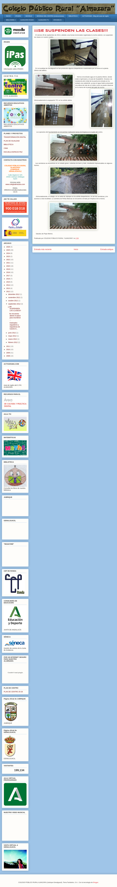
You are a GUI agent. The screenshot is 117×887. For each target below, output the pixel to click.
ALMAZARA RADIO (27, 20)
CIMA (6, 148)
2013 (8, 288)
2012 (8, 291)
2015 (8, 282)
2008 (8, 356)
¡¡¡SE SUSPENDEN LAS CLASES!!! (14, 309)
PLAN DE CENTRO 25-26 (13, 692)
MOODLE (29, 16)
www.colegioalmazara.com (15, 184)
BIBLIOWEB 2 (11, 20)
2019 (8, 269)
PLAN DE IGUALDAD (12, 141)
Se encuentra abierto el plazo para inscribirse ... (14, 316)
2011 (8, 346)
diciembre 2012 (14, 294)
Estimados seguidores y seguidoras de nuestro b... (14, 326)
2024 (8, 253)
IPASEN (18, 16)
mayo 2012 (12, 336)
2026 (8, 247)
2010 (8, 349)
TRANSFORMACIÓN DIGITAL (15, 137)
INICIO (8, 16)
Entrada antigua (106, 249)
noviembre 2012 (14, 297)
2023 (8, 256)
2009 (8, 353)
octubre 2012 (13, 301)
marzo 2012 (12, 339)
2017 (8, 276)
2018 (8, 272)
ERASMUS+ (57, 20)
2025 (8, 250)
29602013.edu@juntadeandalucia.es (15, 191)
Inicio (76, 249)
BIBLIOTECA (73, 16)
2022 (8, 260)
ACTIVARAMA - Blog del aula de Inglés (95, 16)
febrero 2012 (13, 342)
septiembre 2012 (14, 304)
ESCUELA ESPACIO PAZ (13, 152)
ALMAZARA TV (43, 20)
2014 (8, 285)
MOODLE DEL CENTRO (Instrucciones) (50, 16)
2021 (8, 263)
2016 (8, 279)
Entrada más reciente (42, 249)
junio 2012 (12, 333)
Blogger (95, 882)
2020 (8, 266)
